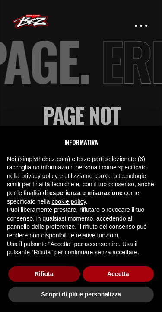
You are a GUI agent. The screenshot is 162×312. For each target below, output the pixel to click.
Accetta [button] (118, 273)
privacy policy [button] (39, 175)
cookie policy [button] (69, 201)
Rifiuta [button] (44, 273)
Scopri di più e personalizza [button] (81, 294)
